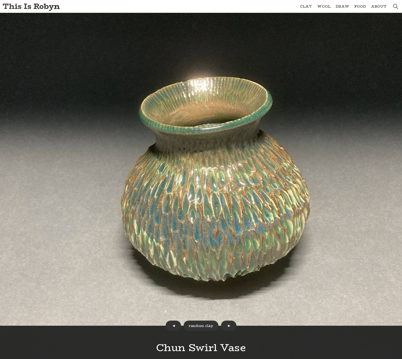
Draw (342, 6)
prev (173, 326)
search (395, 6)
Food (360, 6)
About (379, 6)
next (228, 326)
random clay (201, 326)
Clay (306, 6)
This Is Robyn (31, 6)
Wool (323, 6)
